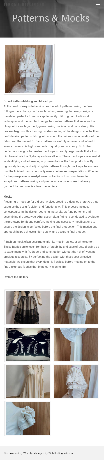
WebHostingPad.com (60, 453)
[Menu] (97, 4)
